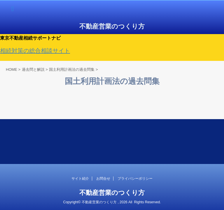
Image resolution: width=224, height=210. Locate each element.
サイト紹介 (80, 179)
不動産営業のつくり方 (112, 26)
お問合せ (103, 179)
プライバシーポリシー (135, 179)
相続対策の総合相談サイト (35, 50)
